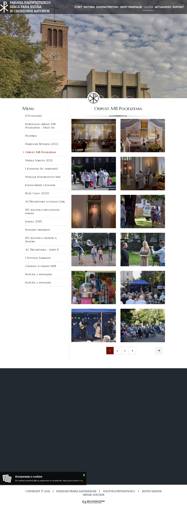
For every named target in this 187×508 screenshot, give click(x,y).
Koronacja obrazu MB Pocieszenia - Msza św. (40, 125)
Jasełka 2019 (33, 221)
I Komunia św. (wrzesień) (41, 168)
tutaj (81, 481)
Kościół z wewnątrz (38, 274)
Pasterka (31, 135)
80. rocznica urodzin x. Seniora (41, 239)
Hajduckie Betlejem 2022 (41, 144)
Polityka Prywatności (119, 491)
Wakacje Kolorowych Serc (43, 177)
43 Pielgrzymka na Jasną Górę (45, 201)
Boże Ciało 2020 (37, 193)
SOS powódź (33, 116)
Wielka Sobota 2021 (39, 160)
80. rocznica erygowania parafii (42, 211)
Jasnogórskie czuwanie (40, 185)
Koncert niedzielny (37, 229)
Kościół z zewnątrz (38, 282)
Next (159, 348)
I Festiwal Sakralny (38, 258)
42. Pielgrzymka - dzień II (42, 249)
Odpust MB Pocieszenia (40, 152)
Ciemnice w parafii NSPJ (40, 266)
